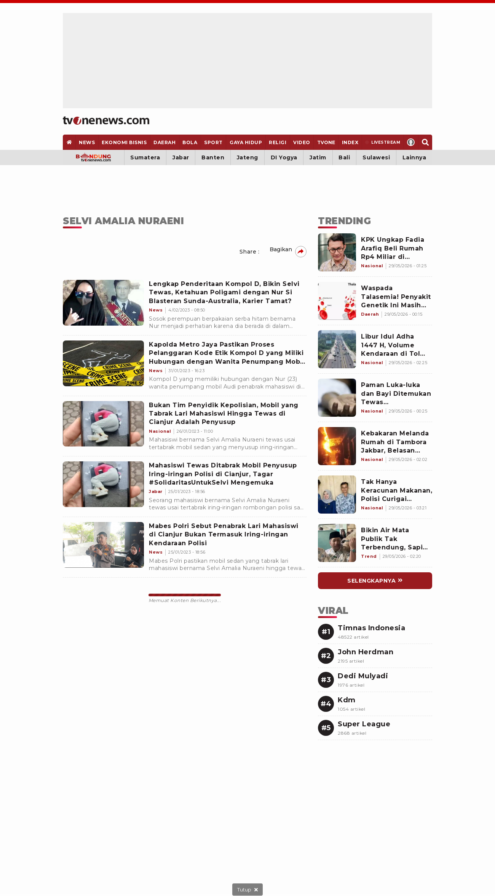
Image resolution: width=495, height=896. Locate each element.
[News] (87, 142)
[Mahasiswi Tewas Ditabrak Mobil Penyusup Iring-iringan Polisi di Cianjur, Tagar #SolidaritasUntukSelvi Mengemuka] (103, 484)
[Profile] (411, 142)
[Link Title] (337, 252)
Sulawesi (376, 157)
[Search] (425, 142)
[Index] (350, 142)
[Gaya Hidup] (245, 142)
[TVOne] (326, 142)
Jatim (318, 157)
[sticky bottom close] (247, 889)
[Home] (106, 120)
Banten (212, 157)
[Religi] (278, 142)
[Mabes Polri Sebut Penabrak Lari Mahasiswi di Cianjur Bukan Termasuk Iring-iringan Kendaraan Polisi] (103, 545)
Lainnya (414, 157)
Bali (344, 157)
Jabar (180, 157)
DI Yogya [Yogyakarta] (284, 157)
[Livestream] (383, 142)
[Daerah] (164, 142)
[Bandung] (93, 157)
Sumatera (145, 157)
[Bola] (190, 142)
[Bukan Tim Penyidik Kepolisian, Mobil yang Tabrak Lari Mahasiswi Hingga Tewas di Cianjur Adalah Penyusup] (103, 424)
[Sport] (213, 142)
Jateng (247, 157)
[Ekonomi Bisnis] (124, 142)
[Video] (302, 142)
